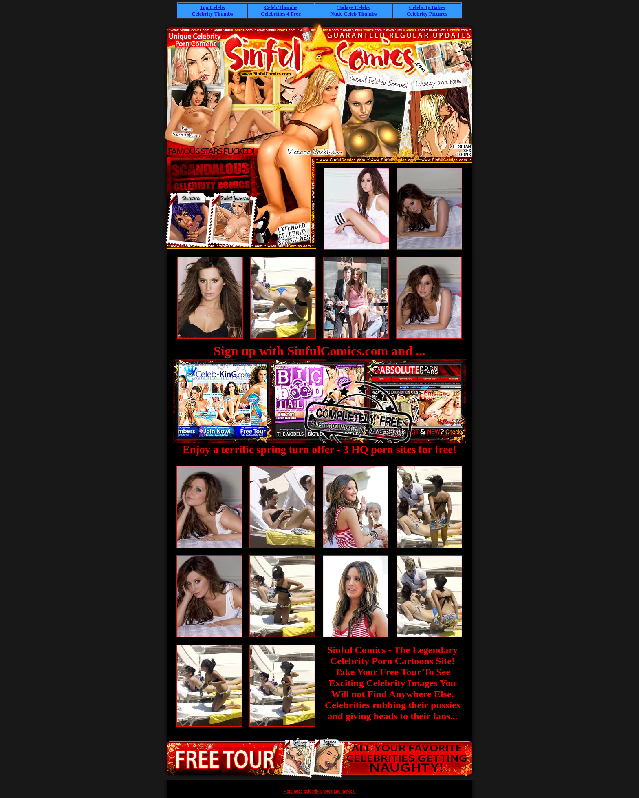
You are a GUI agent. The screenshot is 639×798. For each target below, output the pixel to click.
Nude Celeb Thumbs (353, 14)
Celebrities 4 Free (281, 14)
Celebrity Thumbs (212, 14)
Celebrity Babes (427, 7)
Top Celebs (212, 7)
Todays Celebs (353, 7)
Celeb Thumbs (280, 7)
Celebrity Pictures (426, 14)
